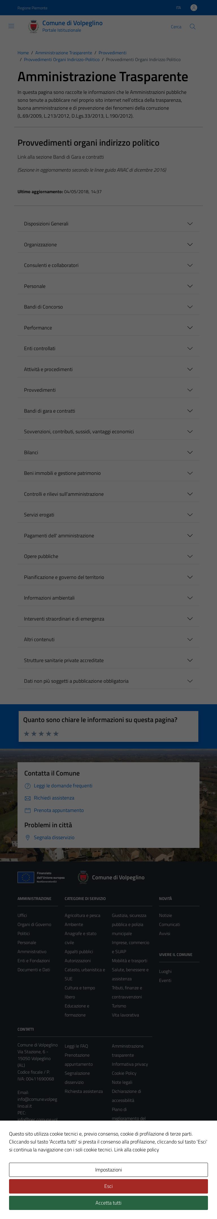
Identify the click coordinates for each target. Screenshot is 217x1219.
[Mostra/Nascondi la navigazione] (11, 26)
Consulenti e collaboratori (51, 265)
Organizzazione (40, 244)
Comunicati (169, 924)
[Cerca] (192, 26)
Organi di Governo (34, 924)
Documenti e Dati (34, 969)
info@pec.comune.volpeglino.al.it (38, 1123)
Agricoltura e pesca (82, 915)
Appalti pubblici (79, 951)
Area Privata (29, 1167)
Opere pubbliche (41, 556)
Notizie (165, 915)
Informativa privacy (130, 1064)
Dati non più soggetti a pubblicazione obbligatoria (76, 681)
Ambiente (74, 924)
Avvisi (164, 933)
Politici (24, 933)
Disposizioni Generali (46, 223)
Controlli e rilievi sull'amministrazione (64, 494)
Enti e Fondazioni (34, 960)
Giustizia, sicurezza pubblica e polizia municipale (129, 924)
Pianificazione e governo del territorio (64, 577)
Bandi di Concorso (43, 307)
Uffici (22, 915)
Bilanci (31, 452)
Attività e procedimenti (48, 369)
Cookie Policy (124, 1073)
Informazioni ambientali (49, 598)
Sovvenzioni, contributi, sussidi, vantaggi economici (79, 431)
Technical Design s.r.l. (55, 1202)
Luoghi (165, 971)
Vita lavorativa (125, 1014)
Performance (38, 327)
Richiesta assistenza (84, 1091)
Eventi (165, 980)
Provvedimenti (40, 390)
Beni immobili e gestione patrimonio (62, 473)
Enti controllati (39, 348)
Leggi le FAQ (76, 1046)
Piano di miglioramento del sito (129, 1118)
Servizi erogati (39, 514)
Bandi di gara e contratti (49, 411)
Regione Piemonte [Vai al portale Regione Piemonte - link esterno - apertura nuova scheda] (32, 8)
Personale (34, 286)
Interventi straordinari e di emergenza (64, 619)
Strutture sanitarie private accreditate (64, 660)
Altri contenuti (39, 639)
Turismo (119, 1005)
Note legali (122, 1082)
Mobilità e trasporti (129, 960)
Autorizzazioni (78, 960)
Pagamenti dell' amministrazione (59, 535)
